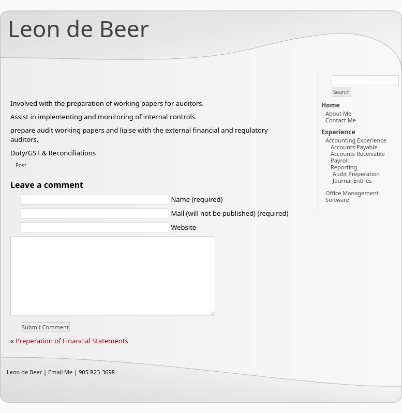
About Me (338, 113)
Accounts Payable (354, 147)
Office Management (352, 193)
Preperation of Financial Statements (72, 340)
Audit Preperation (356, 174)
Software (337, 199)
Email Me (60, 372)
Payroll (340, 160)
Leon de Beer (78, 28)
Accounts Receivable (358, 153)
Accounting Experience (355, 140)
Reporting (344, 167)
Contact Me (340, 120)
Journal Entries (352, 180)
